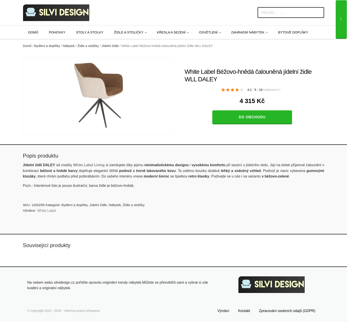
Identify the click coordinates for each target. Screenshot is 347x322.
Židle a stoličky (128, 32)
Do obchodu (252, 117)
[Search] (341, 19)
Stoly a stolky (89, 32)
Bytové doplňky (293, 32)
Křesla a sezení (171, 32)
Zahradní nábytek (248, 32)
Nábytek (69, 46)
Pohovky (57, 32)
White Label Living (89, 165)
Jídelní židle (110, 46)
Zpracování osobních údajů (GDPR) (287, 310)
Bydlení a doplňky (47, 46)
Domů (33, 32)
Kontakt (244, 310)
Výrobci (223, 310)
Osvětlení (208, 32)
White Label (46, 211)
